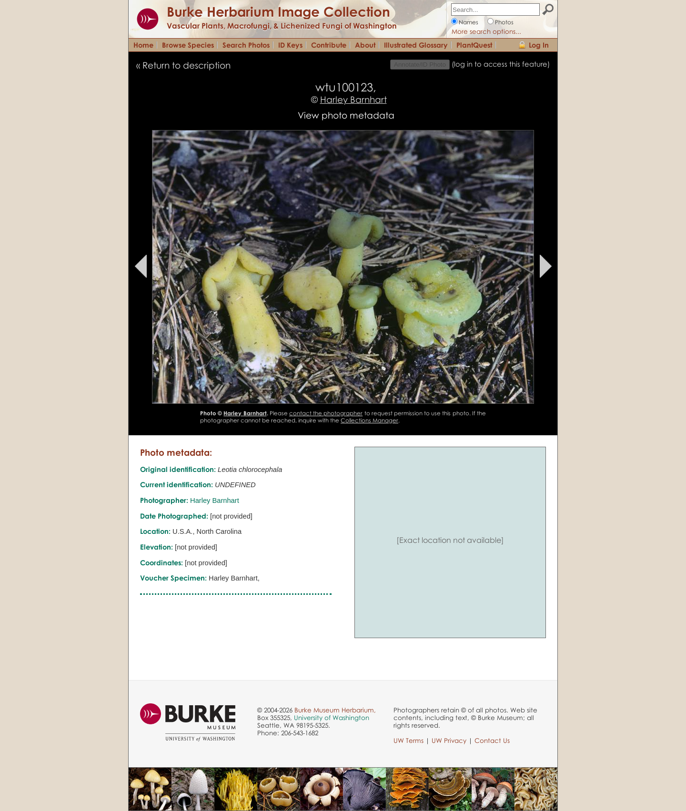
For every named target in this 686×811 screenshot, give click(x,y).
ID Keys (290, 44)
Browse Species (188, 44)
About (365, 44)
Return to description (186, 65)
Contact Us (492, 740)
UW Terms (408, 740)
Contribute (328, 44)
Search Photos (246, 44)
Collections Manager (369, 420)
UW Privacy (449, 740)
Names (468, 22)
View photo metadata (346, 115)
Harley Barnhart (353, 99)
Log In (539, 44)
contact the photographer (326, 413)
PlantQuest (474, 44)
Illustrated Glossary (416, 44)
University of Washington (331, 717)
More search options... (486, 31)
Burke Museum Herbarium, (335, 710)
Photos (504, 22)
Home (143, 44)
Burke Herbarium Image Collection (278, 11)
